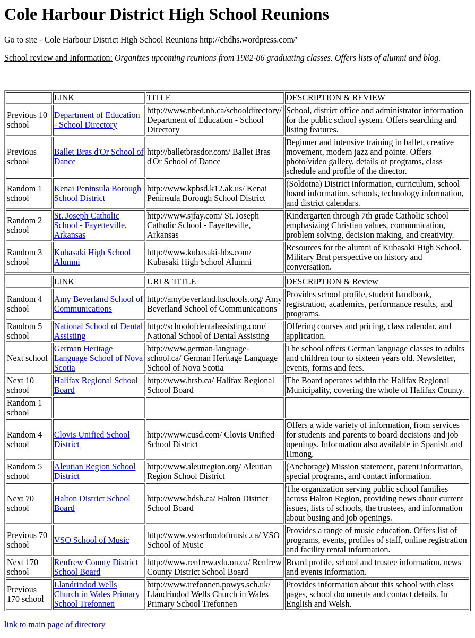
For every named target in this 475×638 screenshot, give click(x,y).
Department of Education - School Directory (97, 120)
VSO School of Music (91, 539)
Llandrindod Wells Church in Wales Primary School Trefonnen (97, 594)
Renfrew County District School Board (96, 567)
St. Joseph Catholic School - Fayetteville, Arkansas (90, 225)
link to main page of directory (55, 624)
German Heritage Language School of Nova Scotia (98, 358)
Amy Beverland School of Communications (98, 304)
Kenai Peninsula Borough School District (97, 193)
